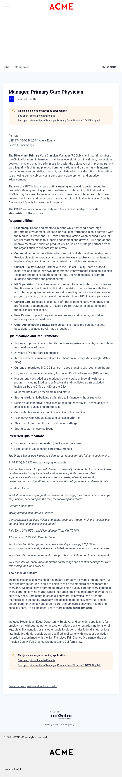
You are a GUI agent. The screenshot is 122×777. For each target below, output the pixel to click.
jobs (6, 67)
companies (22, 67)
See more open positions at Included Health (33, 686)
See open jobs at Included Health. (36, 115)
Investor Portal (12, 769)
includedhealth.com (79, 608)
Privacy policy (51, 724)
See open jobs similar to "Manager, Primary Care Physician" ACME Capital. (59, 120)
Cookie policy (67, 724)
